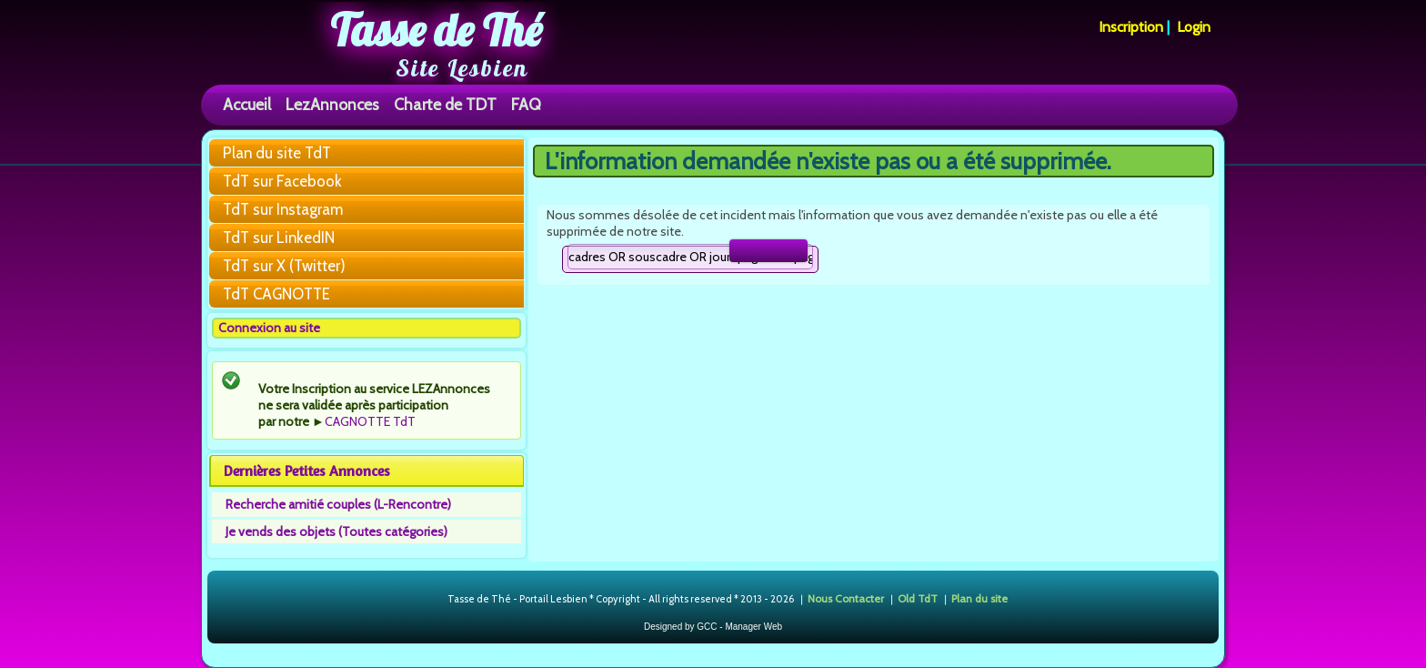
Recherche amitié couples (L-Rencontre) (338, 504)
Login (1193, 26)
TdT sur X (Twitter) (284, 266)
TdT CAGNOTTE (276, 294)
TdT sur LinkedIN (279, 237)
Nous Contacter (846, 598)
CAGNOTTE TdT (370, 421)
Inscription (1131, 26)
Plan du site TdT (277, 153)
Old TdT (918, 598)
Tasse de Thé (436, 30)
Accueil (247, 104)
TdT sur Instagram (283, 209)
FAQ (526, 104)
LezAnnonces (332, 104)
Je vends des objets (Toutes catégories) (336, 531)
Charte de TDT (445, 104)
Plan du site (979, 598)
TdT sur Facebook (282, 181)
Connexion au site (269, 327)
